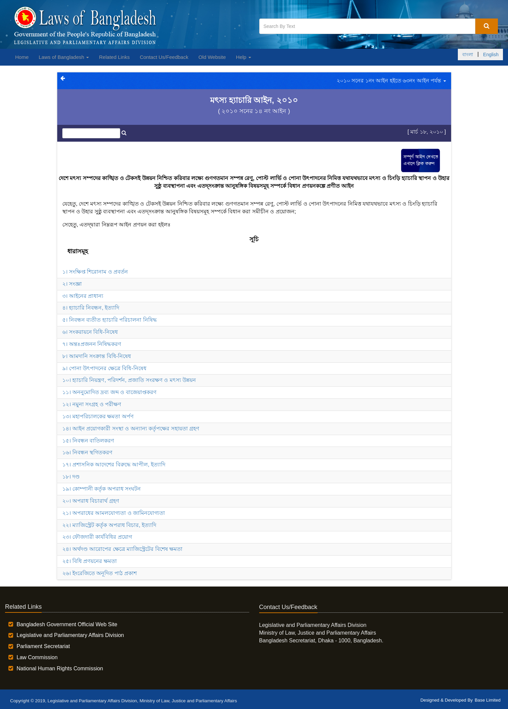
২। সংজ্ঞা (72, 284)
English (491, 54)
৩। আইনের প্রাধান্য (83, 296)
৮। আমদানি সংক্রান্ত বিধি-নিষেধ (96, 356)
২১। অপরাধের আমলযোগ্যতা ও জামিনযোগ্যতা (113, 513)
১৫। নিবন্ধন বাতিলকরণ (88, 441)
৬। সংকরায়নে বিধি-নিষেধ (90, 332)
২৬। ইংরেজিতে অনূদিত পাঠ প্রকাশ (99, 573)
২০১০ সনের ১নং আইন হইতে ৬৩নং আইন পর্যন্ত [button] (391, 80)
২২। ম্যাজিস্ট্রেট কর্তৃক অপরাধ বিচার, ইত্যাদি (109, 525)
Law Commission (37, 657)
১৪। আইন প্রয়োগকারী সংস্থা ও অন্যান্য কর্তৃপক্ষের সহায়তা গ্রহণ (131, 428)
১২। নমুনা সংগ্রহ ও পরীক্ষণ (92, 404)
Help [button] (243, 57)
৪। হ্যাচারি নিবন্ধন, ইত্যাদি (91, 308)
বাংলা (467, 54)
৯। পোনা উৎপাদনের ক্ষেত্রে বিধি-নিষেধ (104, 368)
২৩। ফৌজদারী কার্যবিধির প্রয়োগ (97, 537)
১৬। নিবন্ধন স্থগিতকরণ (87, 452)
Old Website (212, 57)
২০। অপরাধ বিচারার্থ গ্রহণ (90, 501)
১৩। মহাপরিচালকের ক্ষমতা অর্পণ (98, 416)
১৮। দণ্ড (71, 477)
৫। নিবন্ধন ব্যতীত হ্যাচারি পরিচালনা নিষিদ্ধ (109, 320)
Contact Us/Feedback (164, 57)
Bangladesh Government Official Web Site (66, 624)
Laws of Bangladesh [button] (64, 57)
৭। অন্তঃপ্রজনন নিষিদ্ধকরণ (92, 344)
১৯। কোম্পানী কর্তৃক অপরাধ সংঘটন (101, 489)
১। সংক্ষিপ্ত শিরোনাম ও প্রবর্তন (95, 272)
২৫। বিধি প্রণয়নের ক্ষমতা (89, 561)
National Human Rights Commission (59, 668)
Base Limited (488, 700)
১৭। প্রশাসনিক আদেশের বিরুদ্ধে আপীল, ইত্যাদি (114, 464)
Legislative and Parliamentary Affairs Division (70, 635)
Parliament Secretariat (43, 646)
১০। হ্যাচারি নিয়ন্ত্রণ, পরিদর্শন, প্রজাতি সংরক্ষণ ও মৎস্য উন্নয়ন (129, 380)
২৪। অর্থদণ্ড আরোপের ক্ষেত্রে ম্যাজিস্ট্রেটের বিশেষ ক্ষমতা (122, 549)
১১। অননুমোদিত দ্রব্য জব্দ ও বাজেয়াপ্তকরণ (109, 392)
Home (22, 57)
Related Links (114, 57)
